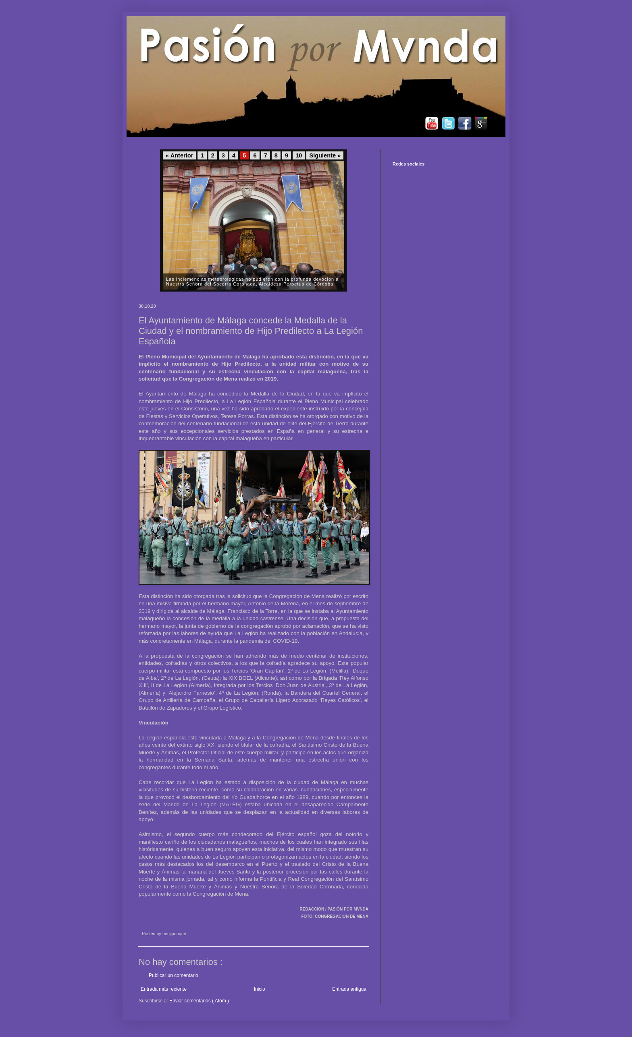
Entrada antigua (349, 989)
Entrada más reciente (164, 989)
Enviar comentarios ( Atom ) (199, 1001)
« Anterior (179, 155)
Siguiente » (325, 155)
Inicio (259, 989)
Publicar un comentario (173, 975)
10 (298, 155)
